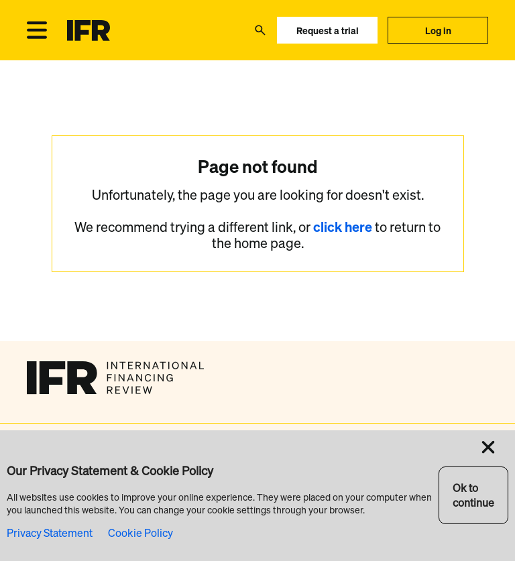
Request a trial (327, 30)
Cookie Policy (140, 532)
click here (344, 227)
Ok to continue (473, 495)
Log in (438, 30)
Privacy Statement (50, 532)
